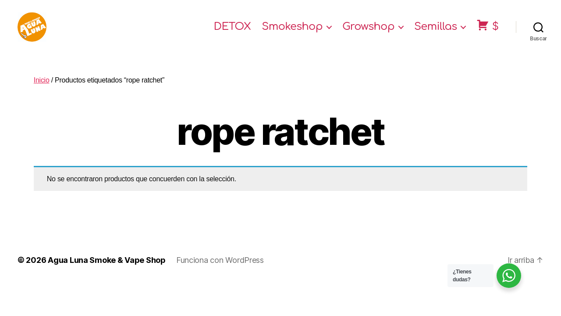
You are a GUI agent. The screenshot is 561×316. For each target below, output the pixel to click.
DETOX (232, 32)
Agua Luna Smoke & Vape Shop (107, 270)
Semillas (435, 32)
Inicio (42, 90)
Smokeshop (292, 32)
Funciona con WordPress (220, 270)
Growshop (368, 32)
